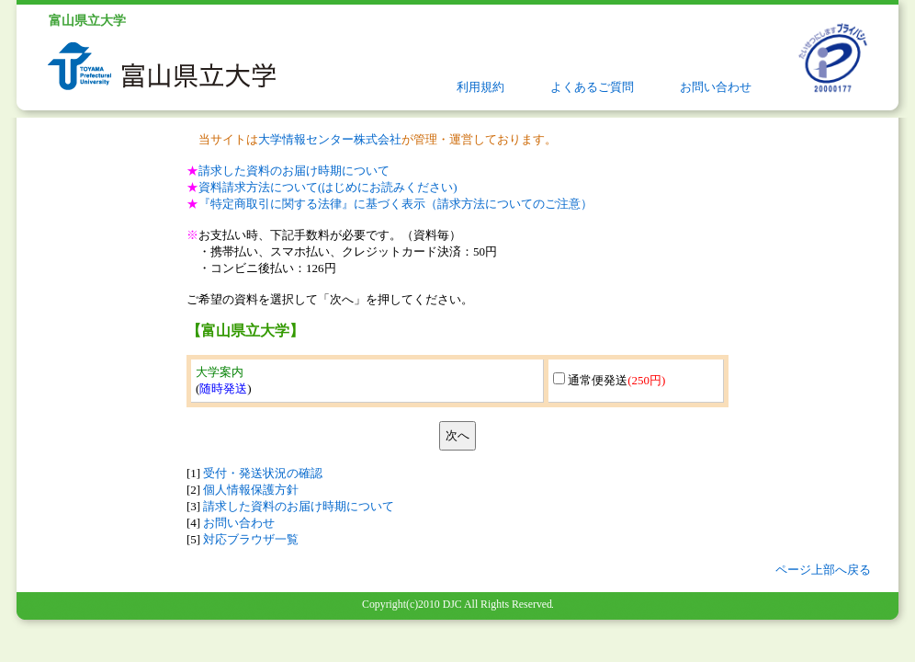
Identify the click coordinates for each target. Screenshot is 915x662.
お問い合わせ (715, 87)
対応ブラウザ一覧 (251, 539)
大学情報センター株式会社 (329, 139)
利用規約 (480, 87)
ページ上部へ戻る (823, 569)
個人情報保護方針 (251, 489)
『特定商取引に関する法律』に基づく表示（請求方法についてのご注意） (395, 204)
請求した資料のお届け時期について (294, 170)
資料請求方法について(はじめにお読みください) (328, 187)
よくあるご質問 (592, 87)
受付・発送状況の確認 (262, 473)
